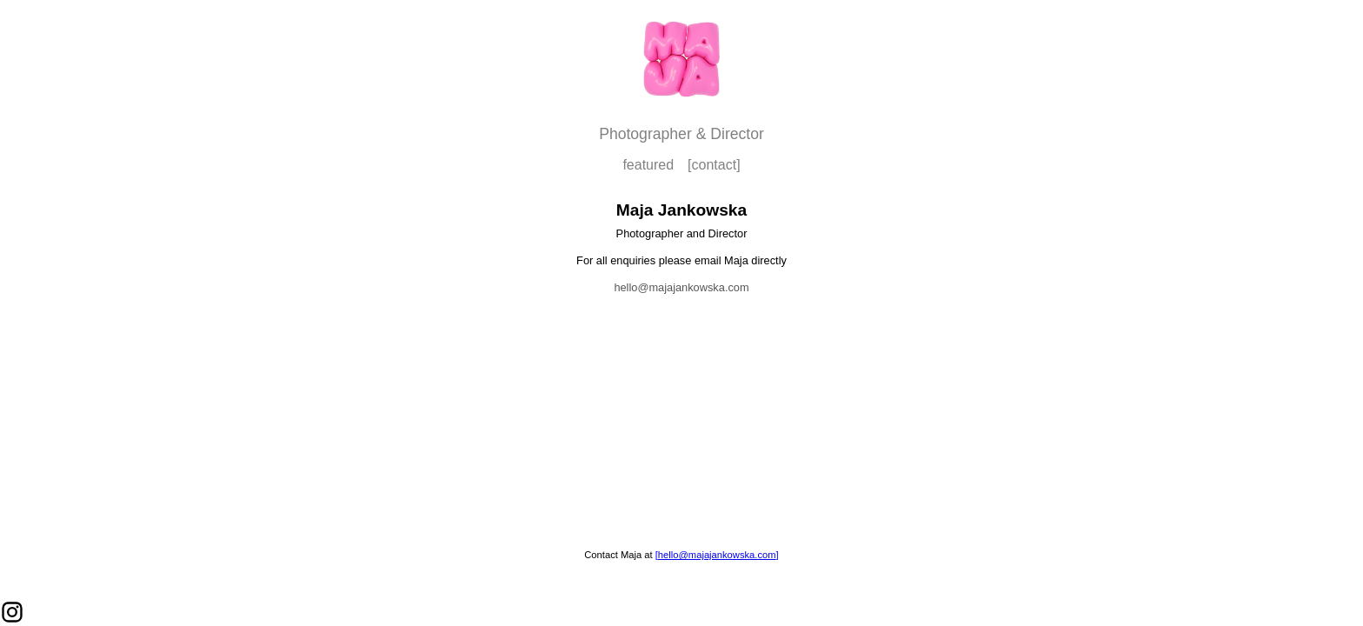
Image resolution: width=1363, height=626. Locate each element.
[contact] (714, 164)
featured (648, 164)
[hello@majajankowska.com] (717, 554)
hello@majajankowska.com (681, 287)
